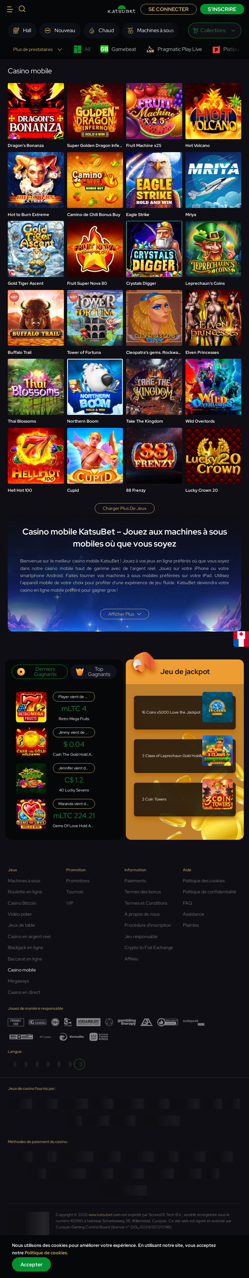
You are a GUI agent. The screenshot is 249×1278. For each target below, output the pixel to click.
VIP (69, 903)
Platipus (226, 49)
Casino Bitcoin (22, 903)
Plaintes (191, 925)
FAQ (187, 903)
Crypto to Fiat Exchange (148, 947)
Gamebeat (118, 49)
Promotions (77, 881)
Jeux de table (21, 925)
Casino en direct (24, 992)
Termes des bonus (142, 892)
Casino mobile (22, 970)
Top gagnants (93, 672)
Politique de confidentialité (209, 892)
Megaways (18, 981)
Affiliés (131, 959)
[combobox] (214, 30)
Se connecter (168, 9)
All (82, 49)
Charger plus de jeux (125, 508)
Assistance (193, 914)
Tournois (74, 892)
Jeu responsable (141, 936)
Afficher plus (124, 614)
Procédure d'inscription (147, 925)
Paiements (135, 881)
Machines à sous (24, 881)
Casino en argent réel (29, 936)
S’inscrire (222, 9)
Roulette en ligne (25, 892)
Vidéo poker (20, 914)
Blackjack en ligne (25, 947)
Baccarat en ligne (25, 959)
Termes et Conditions (145, 903)
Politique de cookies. (46, 1253)
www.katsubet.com (105, 1214)
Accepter (31, 1264)
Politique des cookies (204, 881)
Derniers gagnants (36, 672)
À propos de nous (142, 914)
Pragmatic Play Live (174, 49)
